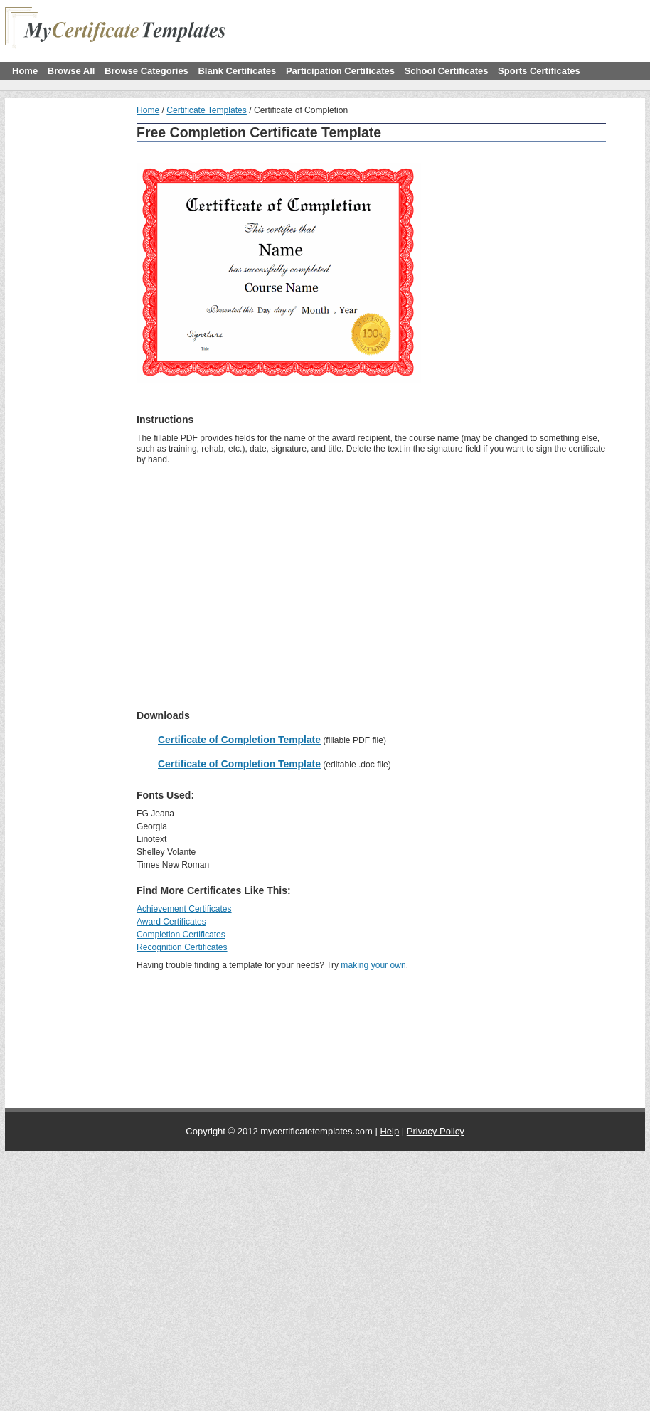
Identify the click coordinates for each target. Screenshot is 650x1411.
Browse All (71, 70)
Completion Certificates (181, 934)
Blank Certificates (237, 70)
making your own (373, 965)
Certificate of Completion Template (239, 739)
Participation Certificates (340, 70)
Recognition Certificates (182, 947)
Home (25, 70)
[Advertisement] (196, 204)
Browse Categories (146, 70)
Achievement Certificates (184, 909)
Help (389, 1131)
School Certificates (447, 70)
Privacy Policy (435, 1131)
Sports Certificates (539, 70)
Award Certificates (171, 922)
